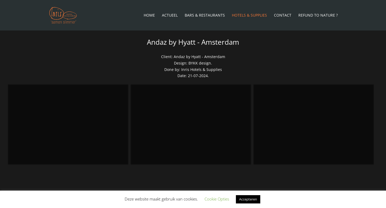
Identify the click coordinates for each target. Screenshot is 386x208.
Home (149, 15)
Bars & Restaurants (205, 15)
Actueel (170, 15)
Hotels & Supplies (249, 15)
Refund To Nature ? (318, 15)
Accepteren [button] (248, 199)
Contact (282, 15)
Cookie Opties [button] (217, 199)
